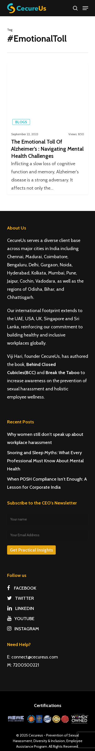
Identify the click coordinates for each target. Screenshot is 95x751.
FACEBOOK (21, 588)
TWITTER (20, 598)
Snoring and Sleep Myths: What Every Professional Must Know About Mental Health (45, 461)
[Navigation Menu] (85, 8)
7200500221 (26, 665)
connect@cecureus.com (34, 657)
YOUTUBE (20, 618)
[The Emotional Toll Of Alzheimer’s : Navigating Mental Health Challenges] (47, 129)
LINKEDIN (20, 608)
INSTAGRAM (23, 629)
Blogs (21, 122)
